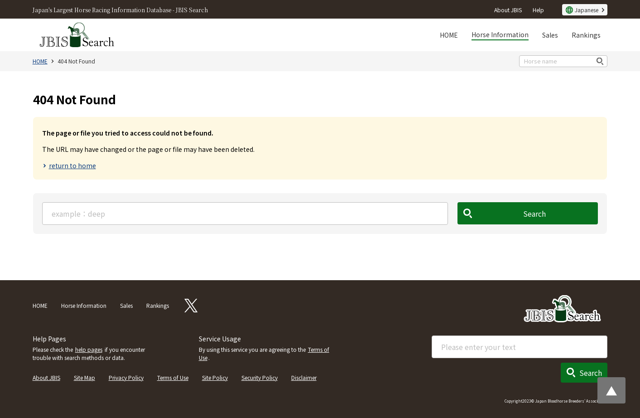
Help (538, 10)
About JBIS (508, 10)
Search (535, 213)
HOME (449, 34)
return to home (72, 165)
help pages (88, 349)
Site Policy (215, 377)
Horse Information (500, 34)
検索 (600, 61)
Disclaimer (304, 377)
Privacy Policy (126, 377)
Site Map (84, 377)
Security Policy (259, 377)
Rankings (586, 34)
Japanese (586, 10)
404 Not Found (76, 61)
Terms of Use (172, 377)
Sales (550, 34)
